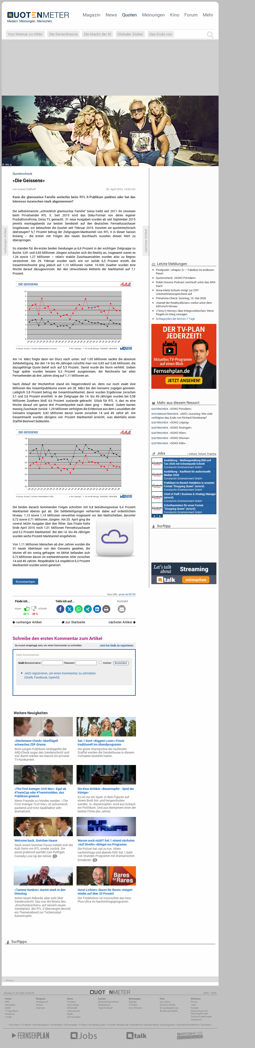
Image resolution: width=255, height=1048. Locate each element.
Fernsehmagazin (41, 1024)
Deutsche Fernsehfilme (188, 1024)
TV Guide (111, 1024)
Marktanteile (104, 1004)
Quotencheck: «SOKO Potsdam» (176, 278)
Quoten (129, 15)
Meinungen (153, 15)
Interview (40, 1007)
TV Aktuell (26, 1024)
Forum (191, 15)
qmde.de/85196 (127, 594)
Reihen (39, 1004)
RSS (7, 1001)
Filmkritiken (56, 1024)
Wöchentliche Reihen (108, 1001)
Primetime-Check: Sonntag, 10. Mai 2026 (181, 298)
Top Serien (206, 1024)
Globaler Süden (130, 34)
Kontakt (194, 1007)
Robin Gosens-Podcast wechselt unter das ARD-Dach (186, 284)
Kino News (14, 1024)
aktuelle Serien (151, 1024)
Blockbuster (123, 1024)
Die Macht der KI (97, 34)
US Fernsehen (70, 1024)
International (73, 1010)
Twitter (8, 1017)
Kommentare (25, 581)
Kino (174, 15)
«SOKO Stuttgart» (171, 427)
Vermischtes (73, 1004)
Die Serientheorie (63, 34)
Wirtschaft (72, 1007)
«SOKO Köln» (168, 443)
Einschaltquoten (97, 1024)
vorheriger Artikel (27, 622)
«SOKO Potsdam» (171, 409)
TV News (83, 1024)
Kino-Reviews (135, 1007)
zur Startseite (73, 622)
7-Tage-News (11, 1010)
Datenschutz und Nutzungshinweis (199, 1012)
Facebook (10, 1014)
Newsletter (10, 1004)
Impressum (196, 1019)
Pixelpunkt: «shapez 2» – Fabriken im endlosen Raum (185, 271)
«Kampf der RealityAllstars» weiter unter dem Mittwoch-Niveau (184, 304)
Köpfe (70, 1014)
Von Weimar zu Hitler (25, 34)
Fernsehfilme (136, 1024)
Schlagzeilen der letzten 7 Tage (175, 319)
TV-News (71, 1001)
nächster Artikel (122, 622)
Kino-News (165, 1001)
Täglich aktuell (105, 1007)
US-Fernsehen (74, 1017)
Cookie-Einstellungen (201, 1016)
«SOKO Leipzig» (170, 422)
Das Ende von (160, 34)
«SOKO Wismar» (170, 438)
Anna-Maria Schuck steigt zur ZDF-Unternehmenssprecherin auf (177, 292)
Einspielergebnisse (169, 1007)
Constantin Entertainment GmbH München (181, 463)
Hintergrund (42, 1001)
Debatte (132, 1001)
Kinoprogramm (167, 1024)
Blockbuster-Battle (169, 1010)
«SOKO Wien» (168, 433)
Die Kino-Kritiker (167, 1004)
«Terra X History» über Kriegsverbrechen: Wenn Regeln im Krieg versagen (185, 312)
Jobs (193, 1004)
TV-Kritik (133, 1004)
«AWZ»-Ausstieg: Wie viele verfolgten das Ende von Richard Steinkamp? (181, 415)
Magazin (91, 15)
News (111, 15)
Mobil (8, 1007)
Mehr (208, 15)
